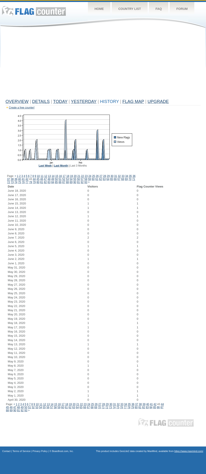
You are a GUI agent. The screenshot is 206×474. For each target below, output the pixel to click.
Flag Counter (34, 11)
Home (99, 9)
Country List (129, 9)
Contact (6, 451)
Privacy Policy (40, 451)
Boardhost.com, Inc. (63, 451)
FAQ (159, 9)
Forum (181, 9)
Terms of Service (22, 451)
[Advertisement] (103, 64)
